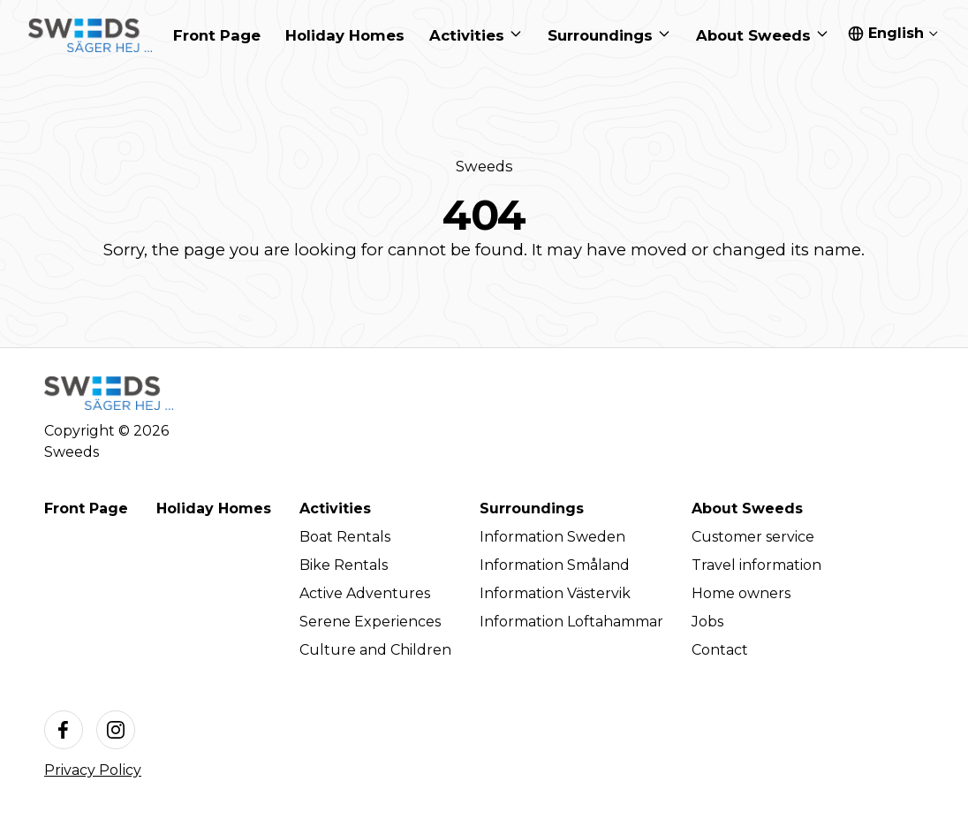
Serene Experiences (370, 621)
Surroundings (532, 508)
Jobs (707, 621)
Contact (720, 649)
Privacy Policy (92, 770)
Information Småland (555, 565)
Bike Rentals (343, 565)
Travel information (756, 565)
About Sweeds (747, 508)
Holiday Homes (213, 508)
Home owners (741, 593)
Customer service (753, 536)
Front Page (86, 508)
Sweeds (484, 166)
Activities (335, 508)
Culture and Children (375, 649)
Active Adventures (364, 593)
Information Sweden (552, 536)
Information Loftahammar (571, 621)
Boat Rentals (344, 536)
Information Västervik (555, 593)
